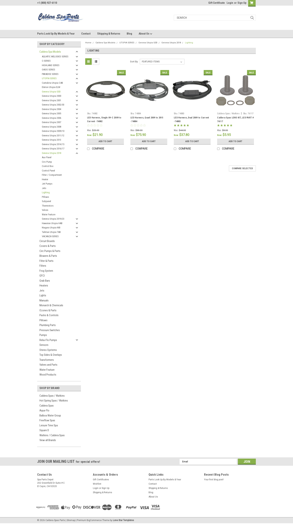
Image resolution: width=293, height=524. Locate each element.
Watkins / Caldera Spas (52, 435)
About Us (145, 34)
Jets (44, 188)
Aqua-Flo (44, 410)
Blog (129, 33)
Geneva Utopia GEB (51, 91)
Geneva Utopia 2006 (51, 118)
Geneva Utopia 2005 (51, 113)
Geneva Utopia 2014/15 (53, 144)
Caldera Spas (46, 405)
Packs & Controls (48, 315)
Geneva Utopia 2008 (51, 126)
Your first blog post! (214, 479)
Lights (42, 295)
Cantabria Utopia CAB (52, 82)
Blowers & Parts (48, 256)
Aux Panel (46, 157)
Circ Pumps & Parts (49, 251)
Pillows (45, 197)
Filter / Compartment (52, 174)
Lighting (46, 192)
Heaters (43, 285)
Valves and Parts (48, 364)
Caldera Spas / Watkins (52, 395)
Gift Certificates (101, 479)
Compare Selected (242, 168)
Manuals (44, 300)
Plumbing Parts (47, 325)
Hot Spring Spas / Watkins (53, 400)
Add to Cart (105, 141)
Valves (45, 210)
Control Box (47, 166)
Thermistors (47, 205)
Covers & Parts (47, 246)
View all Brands (47, 440)
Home (88, 42)
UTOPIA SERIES (49, 78)
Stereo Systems (48, 350)
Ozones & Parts (47, 310)
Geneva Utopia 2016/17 (53, 148)
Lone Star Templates (123, 520)
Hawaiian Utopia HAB (52, 223)
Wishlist (97, 484)
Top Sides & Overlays (50, 354)
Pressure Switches (49, 330)
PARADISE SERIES (50, 74)
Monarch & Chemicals (51, 305)
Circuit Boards (47, 241)
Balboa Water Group (50, 415)
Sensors (43, 345)
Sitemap (71, 520)
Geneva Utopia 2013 (51, 139)
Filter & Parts (46, 261)
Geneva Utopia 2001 (51, 100)
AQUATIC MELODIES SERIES (55, 56)
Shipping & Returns (108, 33)
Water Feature (48, 214)
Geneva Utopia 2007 (51, 122)
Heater (45, 179)
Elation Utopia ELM (51, 87)
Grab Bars (44, 280)
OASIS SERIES (48, 69)
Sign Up (242, 2)
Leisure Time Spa (48, 425)
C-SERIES (46, 60)
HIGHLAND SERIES (50, 65)
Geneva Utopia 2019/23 (53, 218)
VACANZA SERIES (50, 236)
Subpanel (46, 201)
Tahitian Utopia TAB (51, 232)
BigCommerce (94, 520)
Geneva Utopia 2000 (51, 95)
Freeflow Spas (47, 420)
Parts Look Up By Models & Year (56, 33)
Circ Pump (47, 161)
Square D (44, 430)
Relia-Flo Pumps (48, 340)
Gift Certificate (216, 2)
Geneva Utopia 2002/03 (53, 104)
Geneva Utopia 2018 (51, 153)
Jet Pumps (47, 183)
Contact (86, 33)
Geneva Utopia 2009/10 (53, 131)
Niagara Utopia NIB (51, 227)
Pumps (43, 335)
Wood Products (47, 374)
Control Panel (48, 170)
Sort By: (134, 61)
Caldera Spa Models (50, 51)
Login (230, 2)
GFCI (42, 275)
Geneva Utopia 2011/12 (53, 135)
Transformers (46, 360)
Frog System (46, 270)
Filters (42, 265)
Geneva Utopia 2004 (51, 109)
